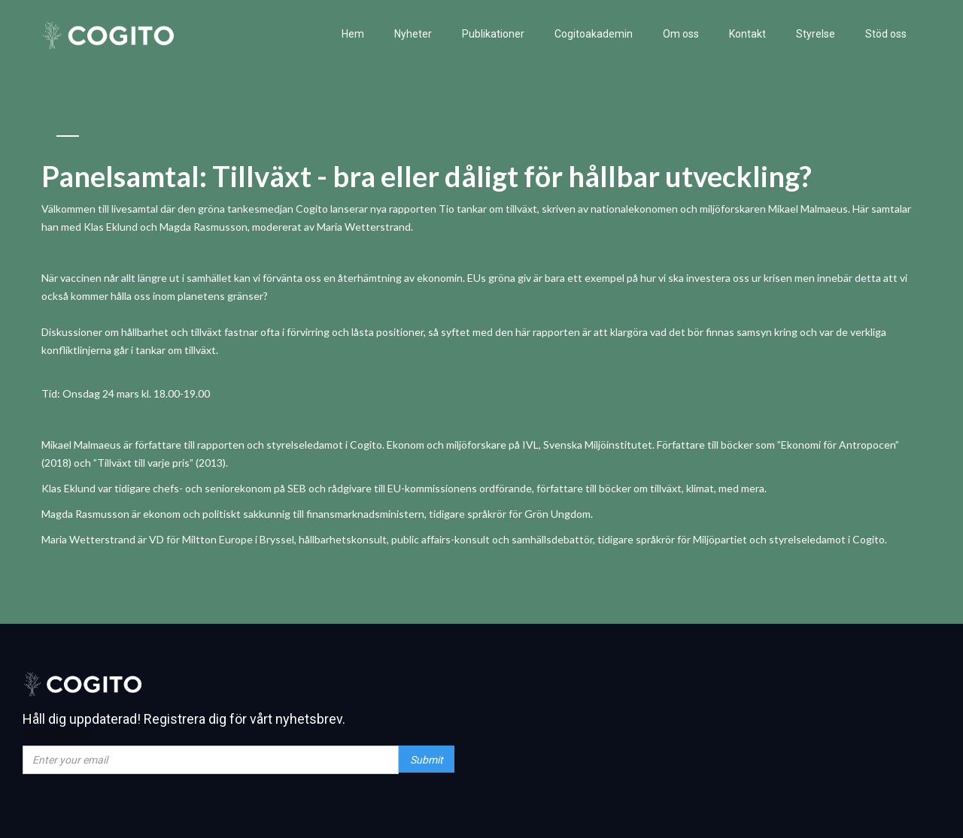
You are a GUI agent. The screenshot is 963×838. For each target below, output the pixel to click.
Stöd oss (886, 34)
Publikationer (493, 34)
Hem (353, 34)
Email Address (56, 734)
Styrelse (815, 34)
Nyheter (413, 34)
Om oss (681, 34)
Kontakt (747, 34)
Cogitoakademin (593, 34)
